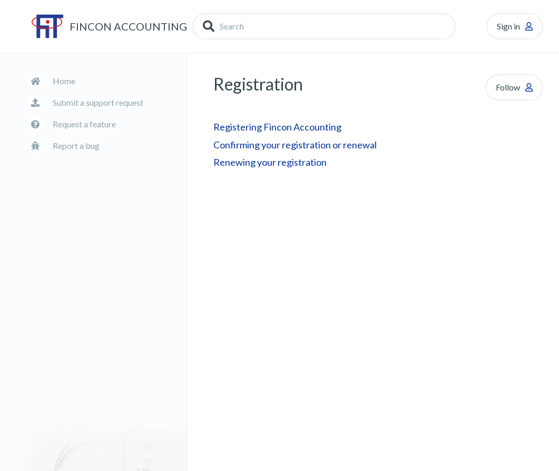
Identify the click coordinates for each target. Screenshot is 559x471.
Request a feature (84, 124)
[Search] (324, 26)
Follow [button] (508, 87)
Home (64, 81)
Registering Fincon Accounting (277, 127)
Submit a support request (98, 102)
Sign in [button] (508, 26)
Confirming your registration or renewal (295, 145)
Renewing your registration (270, 162)
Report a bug (76, 146)
